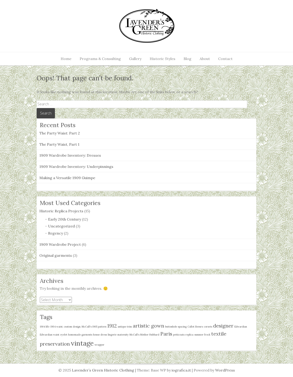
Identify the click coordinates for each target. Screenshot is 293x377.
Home (66, 58)
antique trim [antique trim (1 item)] (125, 326)
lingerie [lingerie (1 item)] (112, 334)
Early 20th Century (64, 219)
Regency (55, 233)
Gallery (135, 58)
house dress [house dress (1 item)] (100, 334)
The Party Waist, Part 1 (59, 144)
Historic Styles (162, 58)
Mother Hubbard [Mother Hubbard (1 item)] (149, 334)
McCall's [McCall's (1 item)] (134, 334)
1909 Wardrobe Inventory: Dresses (70, 155)
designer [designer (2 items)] (223, 325)
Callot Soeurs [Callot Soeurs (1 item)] (195, 326)
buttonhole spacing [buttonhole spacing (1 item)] (176, 326)
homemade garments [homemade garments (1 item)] (80, 334)
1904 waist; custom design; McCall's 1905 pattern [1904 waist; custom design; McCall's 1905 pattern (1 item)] (78, 326)
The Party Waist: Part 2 (59, 133)
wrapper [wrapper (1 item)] (99, 344)
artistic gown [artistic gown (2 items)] (148, 325)
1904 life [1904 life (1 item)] (44, 326)
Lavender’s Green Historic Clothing (103, 370)
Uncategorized (61, 226)
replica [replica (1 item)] (189, 334)
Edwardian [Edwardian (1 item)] (240, 326)
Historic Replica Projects (61, 211)
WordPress (225, 370)
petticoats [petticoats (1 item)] (178, 334)
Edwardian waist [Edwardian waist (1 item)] (49, 334)
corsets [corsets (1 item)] (208, 326)
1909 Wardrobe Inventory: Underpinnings (76, 166)
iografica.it (181, 370)
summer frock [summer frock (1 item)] (202, 334)
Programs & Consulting (100, 58)
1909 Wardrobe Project (60, 244)
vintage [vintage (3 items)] (82, 343)
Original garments (55, 255)
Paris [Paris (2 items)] (166, 334)
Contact (225, 58)
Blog (187, 58)
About (205, 58)
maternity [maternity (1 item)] (123, 334)
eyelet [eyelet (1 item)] (63, 334)
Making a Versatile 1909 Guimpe (67, 177)
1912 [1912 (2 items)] (112, 325)
